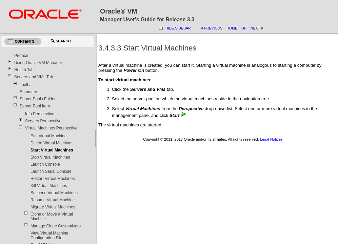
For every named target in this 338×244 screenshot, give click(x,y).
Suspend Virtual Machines (54, 192)
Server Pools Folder (38, 99)
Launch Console (45, 164)
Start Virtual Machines (52, 150)
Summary (28, 91)
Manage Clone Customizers (56, 226)
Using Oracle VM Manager (38, 62)
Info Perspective (39, 113)
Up (243, 28)
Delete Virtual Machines (52, 143)
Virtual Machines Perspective (51, 128)
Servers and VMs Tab (33, 77)
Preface (21, 55)
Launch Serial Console (51, 171)
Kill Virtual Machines (49, 185)
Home (231, 28)
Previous (213, 28)
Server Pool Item (35, 106)
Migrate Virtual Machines (53, 207)
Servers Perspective (43, 121)
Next (255, 28)
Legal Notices (271, 139)
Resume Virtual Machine (53, 200)
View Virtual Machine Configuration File (49, 235)
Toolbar (26, 84)
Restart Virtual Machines (53, 178)
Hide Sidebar (178, 28)
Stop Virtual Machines (50, 157)
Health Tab (24, 69)
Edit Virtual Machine (49, 136)
